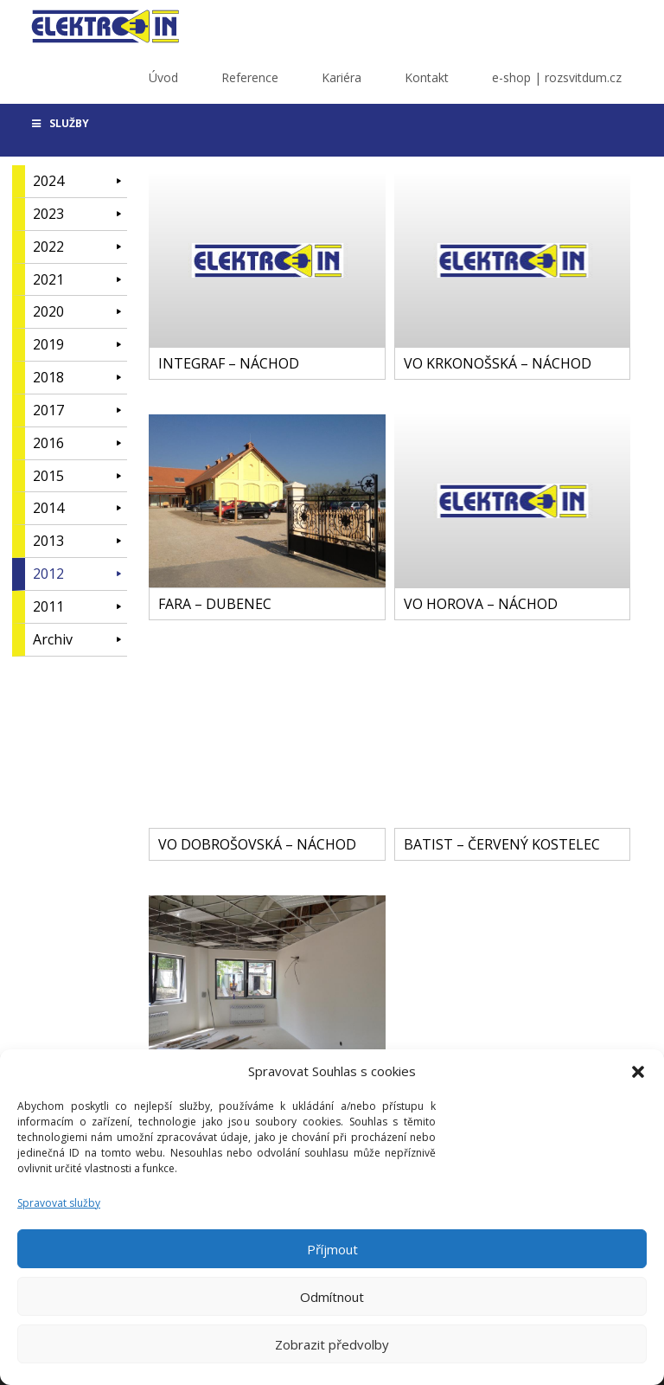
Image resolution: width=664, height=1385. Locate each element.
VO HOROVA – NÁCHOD (481, 603)
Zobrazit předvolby (332, 1344)
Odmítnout (332, 1296)
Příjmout (332, 1249)
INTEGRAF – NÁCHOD (228, 363)
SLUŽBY (59, 123)
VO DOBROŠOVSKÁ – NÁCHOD (257, 844)
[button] (638, 1071)
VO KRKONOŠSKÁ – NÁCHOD (497, 363)
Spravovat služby (58, 1203)
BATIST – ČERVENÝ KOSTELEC (502, 844)
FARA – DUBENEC (214, 603)
